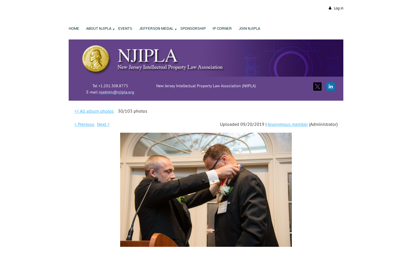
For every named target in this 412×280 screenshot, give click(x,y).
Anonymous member (288, 124)
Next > (103, 124)
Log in (338, 8)
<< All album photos (94, 111)
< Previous (84, 124)
